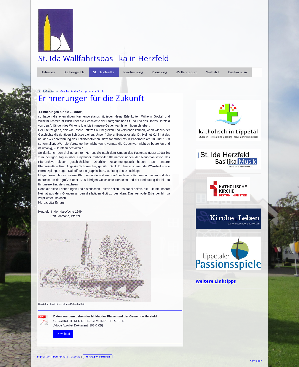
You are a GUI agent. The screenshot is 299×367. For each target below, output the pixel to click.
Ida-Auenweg (133, 72)
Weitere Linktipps (216, 281)
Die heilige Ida (74, 72)
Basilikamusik (237, 72)
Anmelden (256, 360)
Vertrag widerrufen (97, 356)
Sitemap (75, 356)
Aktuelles (48, 72)
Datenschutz (60, 356)
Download (63, 334)
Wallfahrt (212, 72)
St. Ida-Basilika (104, 72)
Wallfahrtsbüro (187, 72)
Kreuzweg (159, 72)
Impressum (43, 356)
